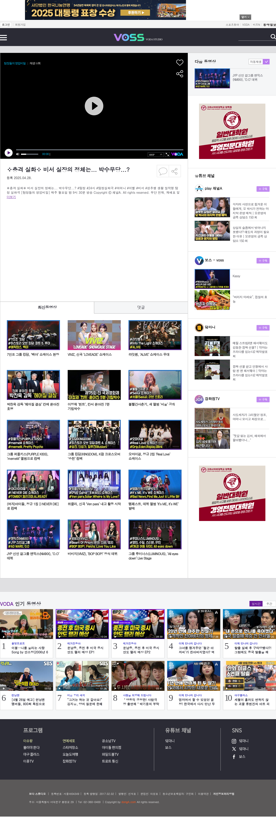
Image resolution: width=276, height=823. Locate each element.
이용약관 (203, 794)
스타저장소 (70, 747)
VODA (246, 24)
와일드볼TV (110, 754)
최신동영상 (47, 307)
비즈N (256, 24)
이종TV (28, 761)
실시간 (256, 604)
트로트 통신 (110, 761)
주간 (269, 604)
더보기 (11, 197)
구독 (263, 189)
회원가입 (20, 24)
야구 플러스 (31, 754)
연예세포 (69, 741)
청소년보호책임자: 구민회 (178, 794)
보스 (168, 747)
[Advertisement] (41, 247)
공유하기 (175, 171)
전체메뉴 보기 (3, 37)
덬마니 (169, 741)
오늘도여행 (70, 754)
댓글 (141, 307)
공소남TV (108, 741)
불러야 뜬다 (31, 747)
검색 (273, 36)
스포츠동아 (232, 24)
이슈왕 (28, 741)
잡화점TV (69, 761)
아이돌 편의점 (111, 747)
